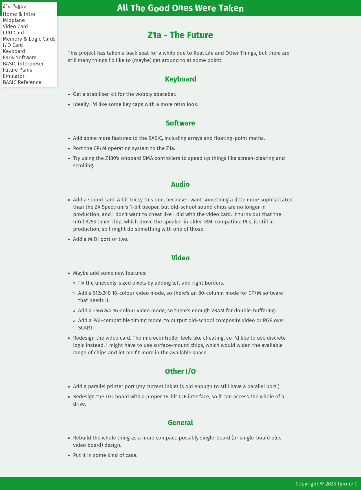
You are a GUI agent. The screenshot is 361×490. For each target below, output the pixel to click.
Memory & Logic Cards (29, 39)
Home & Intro (19, 14)
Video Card (15, 26)
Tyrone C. (347, 484)
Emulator (14, 76)
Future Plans (17, 70)
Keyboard (14, 51)
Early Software (19, 57)
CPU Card (13, 33)
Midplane (14, 20)
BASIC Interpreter (23, 64)
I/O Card (13, 45)
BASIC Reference (22, 82)
